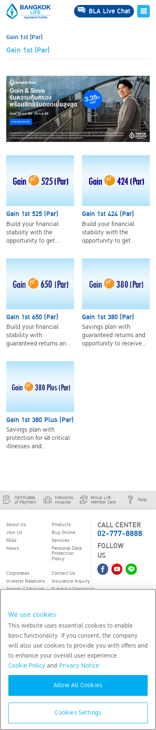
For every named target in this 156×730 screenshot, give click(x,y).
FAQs (11, 540)
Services (60, 540)
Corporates (18, 573)
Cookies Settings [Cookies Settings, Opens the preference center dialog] (77, 713)
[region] (78, 659)
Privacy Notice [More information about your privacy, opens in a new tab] (79, 665)
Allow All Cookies (78, 685)
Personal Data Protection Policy (67, 553)
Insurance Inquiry (71, 581)
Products (61, 524)
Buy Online (63, 532)
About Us (16, 524)
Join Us (14, 532)
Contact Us (63, 573)
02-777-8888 (119, 533)
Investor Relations (25, 581)
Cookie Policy (26, 665)
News (12, 548)
